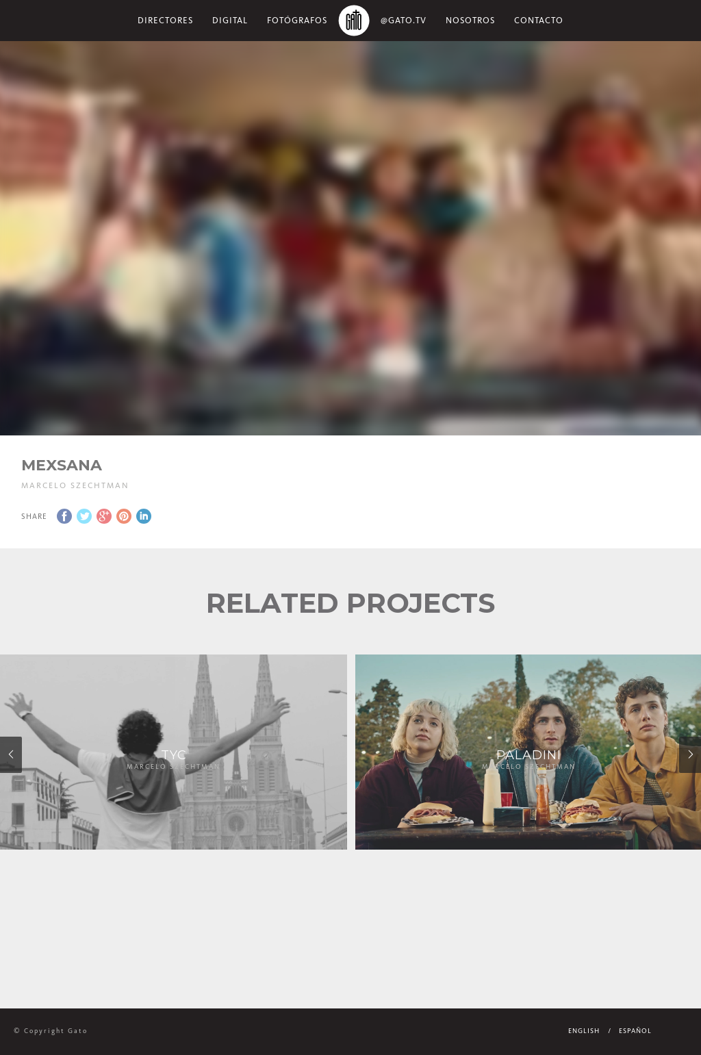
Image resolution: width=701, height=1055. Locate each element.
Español (635, 1031)
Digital (230, 20)
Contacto (538, 20)
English (584, 1031)
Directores (165, 20)
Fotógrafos (297, 20)
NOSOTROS (470, 20)
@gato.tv (403, 20)
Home (354, 20)
